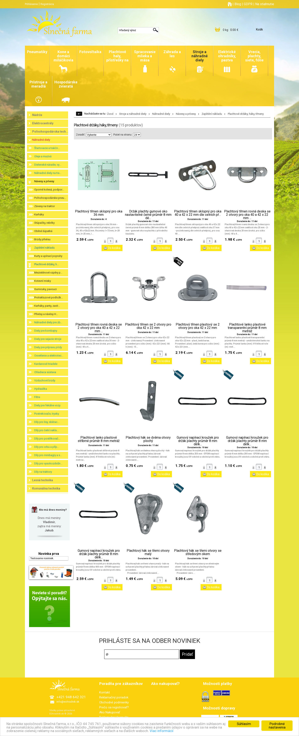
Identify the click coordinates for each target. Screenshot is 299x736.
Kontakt (104, 692)
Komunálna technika (46, 488)
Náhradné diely (41, 139)
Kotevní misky (42, 280)
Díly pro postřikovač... (47, 438)
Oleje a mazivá (42, 156)
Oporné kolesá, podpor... (49, 189)
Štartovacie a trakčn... (47, 148)
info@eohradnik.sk (67, 701)
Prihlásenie (31, 4)
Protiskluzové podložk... (48, 297)
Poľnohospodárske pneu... (50, 197)
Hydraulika (40, 388)
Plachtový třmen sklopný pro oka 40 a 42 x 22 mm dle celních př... (197, 213)
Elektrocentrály (42, 123)
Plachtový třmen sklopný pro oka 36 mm (98, 213)
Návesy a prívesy (44, 181)
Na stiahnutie (264, 4)
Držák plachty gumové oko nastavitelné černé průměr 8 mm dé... (148, 215)
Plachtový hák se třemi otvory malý (148, 552)
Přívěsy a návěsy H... (46, 314)
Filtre (37, 397)
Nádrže (37, 115)
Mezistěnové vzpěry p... (48, 272)
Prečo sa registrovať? (114, 707)
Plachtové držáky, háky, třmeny (246, 113)
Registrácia (47, 4)
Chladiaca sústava (45, 372)
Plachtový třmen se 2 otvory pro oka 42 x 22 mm (148, 326)
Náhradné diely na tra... (47, 173)
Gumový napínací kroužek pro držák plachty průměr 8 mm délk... (198, 441)
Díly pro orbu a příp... (46, 446)
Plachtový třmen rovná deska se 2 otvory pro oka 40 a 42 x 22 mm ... (247, 215)
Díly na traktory (43, 471)
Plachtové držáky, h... (46, 264)
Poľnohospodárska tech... (50, 131)
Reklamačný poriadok (113, 697)
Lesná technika (42, 480)
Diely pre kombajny (45, 330)
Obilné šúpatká (43, 231)
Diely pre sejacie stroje (47, 339)
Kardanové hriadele (45, 363)
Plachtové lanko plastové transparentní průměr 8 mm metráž (247, 328)
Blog (237, 4)
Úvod (110, 113)
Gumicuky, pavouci (45, 289)
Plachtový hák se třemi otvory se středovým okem (198, 552)
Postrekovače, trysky (46, 413)
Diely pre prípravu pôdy (48, 347)
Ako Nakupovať (109, 712)
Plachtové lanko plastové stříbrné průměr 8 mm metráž (99, 439)
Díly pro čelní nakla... (46, 430)
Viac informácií (161, 731)
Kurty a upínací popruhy (48, 256)
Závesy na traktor (44, 206)
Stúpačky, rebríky (44, 222)
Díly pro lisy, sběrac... (46, 422)
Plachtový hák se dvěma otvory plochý (148, 439)
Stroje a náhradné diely (132, 113)
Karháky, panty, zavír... (47, 305)
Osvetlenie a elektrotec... (48, 355)
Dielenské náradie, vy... (47, 164)
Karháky (39, 214)
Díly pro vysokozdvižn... (48, 463)
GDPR (248, 4)
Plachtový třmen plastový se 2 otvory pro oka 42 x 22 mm (198, 326)
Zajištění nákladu (44, 247)
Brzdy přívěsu (42, 239)
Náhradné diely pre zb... (48, 322)
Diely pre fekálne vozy (47, 405)
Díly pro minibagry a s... (48, 455)
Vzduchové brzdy (44, 380)
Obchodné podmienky (114, 702)
